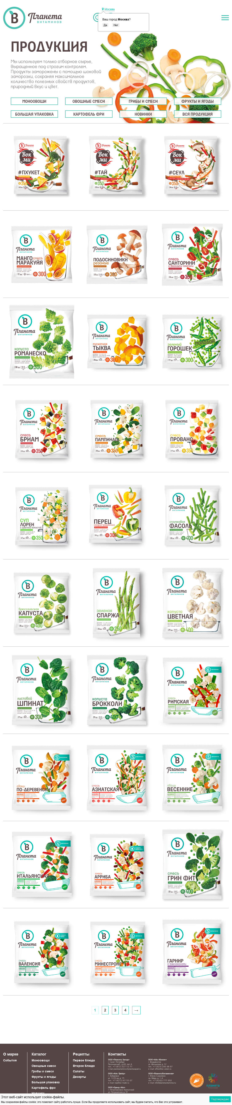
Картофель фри (88, 114)
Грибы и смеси (143, 101)
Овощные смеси (88, 101)
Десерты (79, 1076)
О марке (10, 1054)
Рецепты (81, 1054)
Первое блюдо (84, 1060)
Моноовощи (34, 101)
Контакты (117, 1054)
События (10, 1060)
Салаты (78, 1071)
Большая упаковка (34, 114)
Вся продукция (197, 114)
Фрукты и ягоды (197, 101)
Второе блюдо (84, 1066)
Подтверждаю (220, 1099)
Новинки (143, 114)
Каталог (39, 1054)
